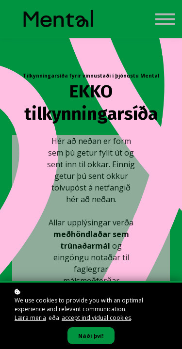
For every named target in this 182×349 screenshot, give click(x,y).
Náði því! (91, 335)
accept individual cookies (96, 318)
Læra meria (30, 318)
